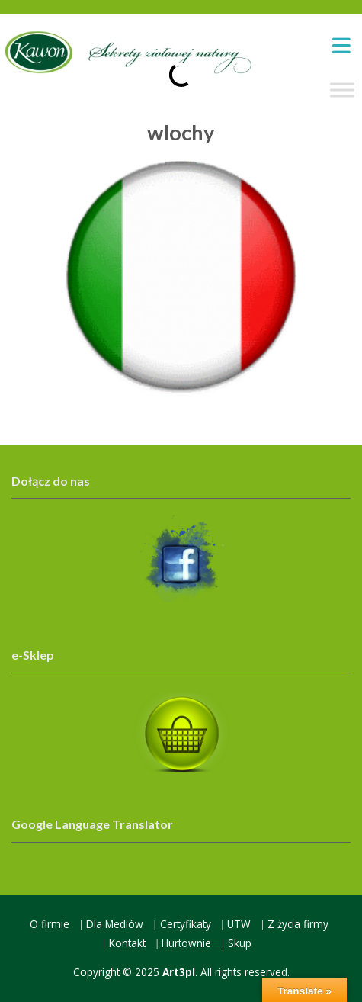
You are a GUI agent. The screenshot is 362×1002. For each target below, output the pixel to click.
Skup (239, 943)
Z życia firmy (297, 924)
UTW (239, 924)
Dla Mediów (114, 924)
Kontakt (127, 943)
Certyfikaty (185, 924)
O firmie (49, 924)
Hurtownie (186, 943)
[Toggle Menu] (342, 90)
